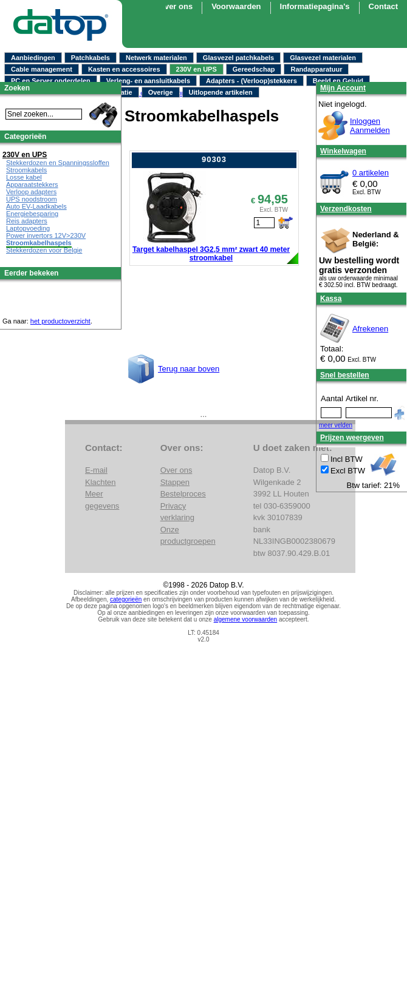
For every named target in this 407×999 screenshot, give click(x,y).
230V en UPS (196, 69)
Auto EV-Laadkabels (36, 206)
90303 (214, 159)
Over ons (176, 6)
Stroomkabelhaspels (39, 242)
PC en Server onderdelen (51, 80)
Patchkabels (90, 57)
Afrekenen (370, 328)
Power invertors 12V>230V (46, 235)
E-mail (96, 470)
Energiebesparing (32, 213)
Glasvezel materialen (323, 57)
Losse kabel (24, 177)
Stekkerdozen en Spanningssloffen (57, 162)
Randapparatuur (316, 69)
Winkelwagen (343, 151)
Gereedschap (254, 69)
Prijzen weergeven (352, 437)
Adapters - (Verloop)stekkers (251, 80)
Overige (160, 92)
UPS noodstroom (31, 199)
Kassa (330, 298)
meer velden (335, 425)
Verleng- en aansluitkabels (148, 80)
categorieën (126, 599)
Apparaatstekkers (32, 184)
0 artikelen (370, 172)
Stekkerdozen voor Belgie (44, 250)
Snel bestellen (344, 375)
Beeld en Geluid (338, 80)
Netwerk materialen (156, 57)
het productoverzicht (60, 321)
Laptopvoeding (28, 228)
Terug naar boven (188, 368)
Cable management (41, 69)
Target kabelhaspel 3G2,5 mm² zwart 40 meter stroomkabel (211, 253)
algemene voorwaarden (246, 619)
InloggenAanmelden (370, 126)
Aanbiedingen (33, 57)
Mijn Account (343, 88)
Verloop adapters (31, 191)
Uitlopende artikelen (221, 92)
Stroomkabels (26, 170)
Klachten (100, 482)
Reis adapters (26, 221)
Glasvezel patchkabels (238, 57)
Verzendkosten (346, 209)
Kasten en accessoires (124, 69)
